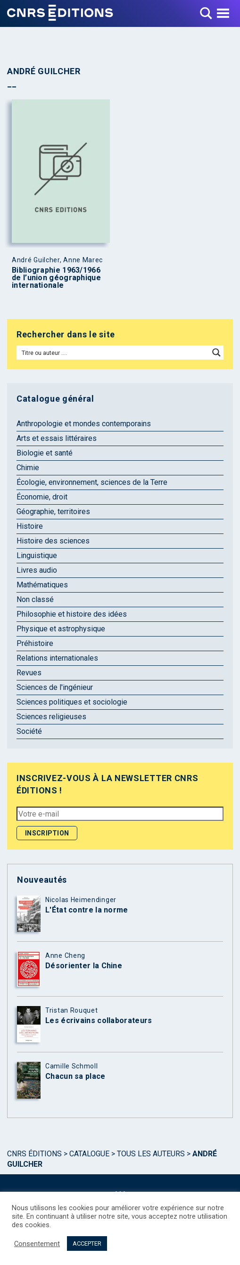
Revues (29, 672)
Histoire (30, 526)
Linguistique (37, 555)
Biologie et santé (45, 452)
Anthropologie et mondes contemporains (84, 423)
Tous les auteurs (151, 1153)
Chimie (28, 467)
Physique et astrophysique (61, 628)
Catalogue (89, 1153)
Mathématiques (42, 584)
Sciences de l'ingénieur (55, 687)
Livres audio (37, 570)
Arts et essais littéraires (57, 438)
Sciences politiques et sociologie (72, 701)
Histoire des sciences (53, 540)
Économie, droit (42, 496)
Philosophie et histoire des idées (72, 614)
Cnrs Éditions (34, 1153)
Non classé (35, 599)
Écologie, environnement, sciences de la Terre (92, 482)
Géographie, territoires (53, 511)
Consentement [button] (37, 1243)
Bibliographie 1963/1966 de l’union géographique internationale (56, 278)
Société (29, 731)
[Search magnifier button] (216, 352)
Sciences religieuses (51, 716)
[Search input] (113, 352)
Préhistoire (35, 643)
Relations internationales (57, 658)
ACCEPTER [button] (87, 1243)
